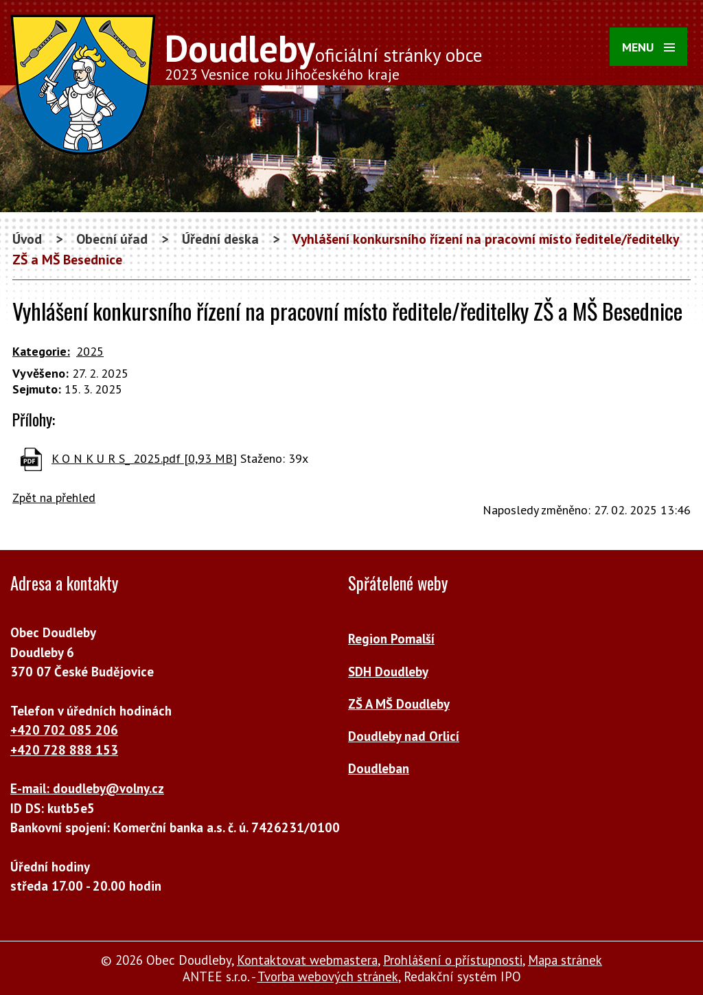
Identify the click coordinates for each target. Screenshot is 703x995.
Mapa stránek (565, 960)
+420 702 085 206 (64, 730)
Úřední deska (220, 238)
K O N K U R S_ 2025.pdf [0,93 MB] (144, 458)
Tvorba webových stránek (327, 976)
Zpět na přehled (53, 497)
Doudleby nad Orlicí (403, 736)
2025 (90, 351)
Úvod (27, 238)
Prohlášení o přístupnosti (452, 960)
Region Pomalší (391, 638)
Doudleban (378, 768)
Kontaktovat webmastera (307, 960)
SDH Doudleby (388, 671)
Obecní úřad (112, 238)
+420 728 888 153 (64, 750)
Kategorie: (41, 351)
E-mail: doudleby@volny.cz (87, 788)
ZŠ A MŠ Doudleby (399, 704)
